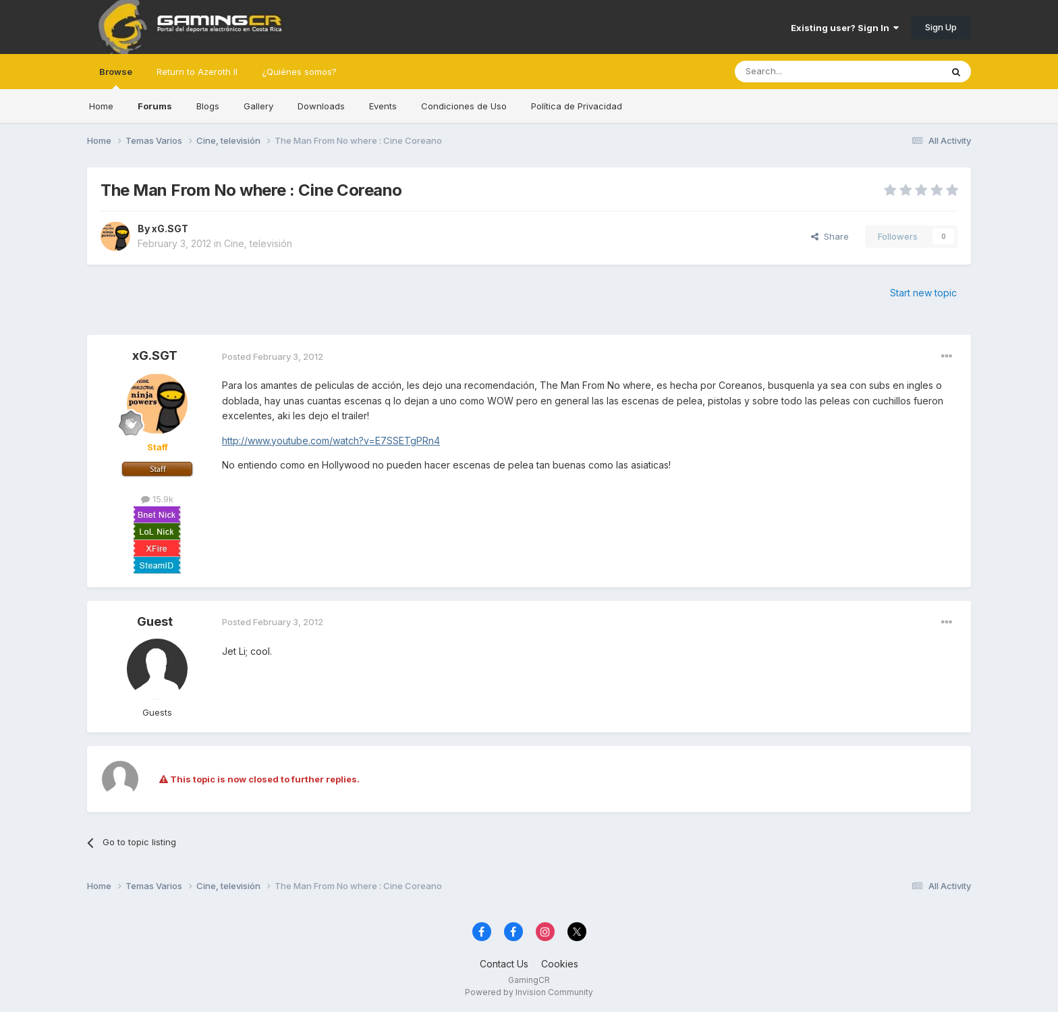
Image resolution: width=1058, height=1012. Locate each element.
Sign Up (941, 27)
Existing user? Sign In (845, 27)
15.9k (157, 499)
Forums (155, 106)
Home (101, 106)
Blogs (207, 106)
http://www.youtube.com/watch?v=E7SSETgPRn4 (331, 440)
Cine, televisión (258, 243)
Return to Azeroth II (197, 71)
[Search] (803, 71)
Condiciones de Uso (464, 106)
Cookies (559, 963)
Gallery (258, 106)
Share (830, 236)
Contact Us (504, 963)
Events (383, 106)
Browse (115, 77)
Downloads (321, 106)
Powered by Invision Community (529, 992)
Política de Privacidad (576, 106)
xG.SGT (170, 228)
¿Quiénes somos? (299, 71)
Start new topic (923, 292)
